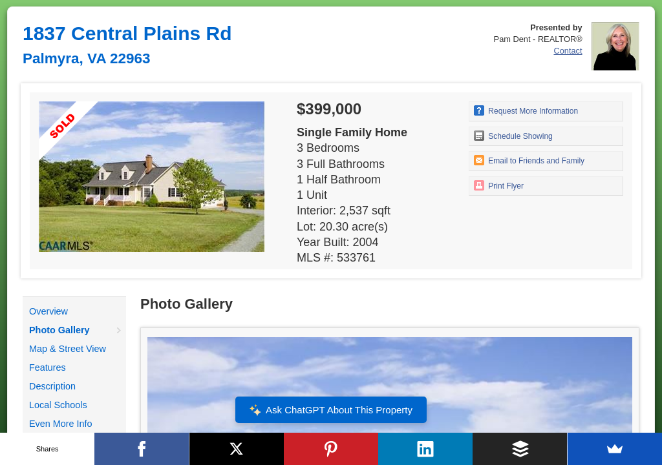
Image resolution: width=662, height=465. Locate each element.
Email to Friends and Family (529, 160)
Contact (567, 51)
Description (52, 386)
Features (47, 367)
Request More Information (526, 110)
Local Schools (58, 405)
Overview (48, 311)
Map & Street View (67, 349)
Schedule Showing (513, 135)
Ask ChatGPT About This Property (331, 410)
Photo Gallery (59, 330)
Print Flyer (499, 185)
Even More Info (60, 423)
